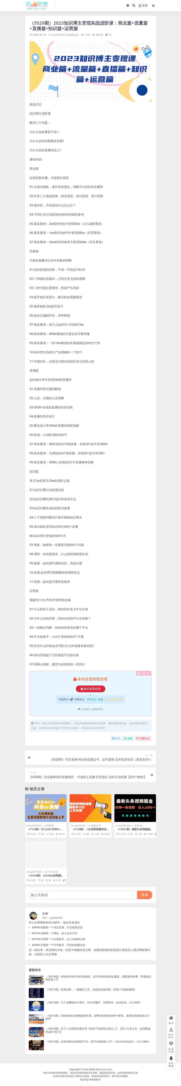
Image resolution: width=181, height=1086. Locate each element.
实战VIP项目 (59, 34)
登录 (143, 5)
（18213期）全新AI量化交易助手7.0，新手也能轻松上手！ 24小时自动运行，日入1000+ (97, 1041)
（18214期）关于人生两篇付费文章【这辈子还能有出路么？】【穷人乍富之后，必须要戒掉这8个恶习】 (97, 1030)
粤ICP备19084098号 (90, 1079)
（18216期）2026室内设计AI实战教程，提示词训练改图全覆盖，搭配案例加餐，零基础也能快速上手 (98, 977)
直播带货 (49, 825)
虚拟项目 (138, 825)
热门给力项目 (51, 871)
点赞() (143, 738)
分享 (116, 738)
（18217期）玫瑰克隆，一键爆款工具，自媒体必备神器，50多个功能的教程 (90, 989)
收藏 (128, 738)
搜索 (144, 894)
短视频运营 (74, 34)
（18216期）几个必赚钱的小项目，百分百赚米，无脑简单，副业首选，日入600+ (93, 1002)
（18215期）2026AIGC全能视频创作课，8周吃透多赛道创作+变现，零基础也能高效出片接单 (97, 1017)
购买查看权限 (91, 688)
